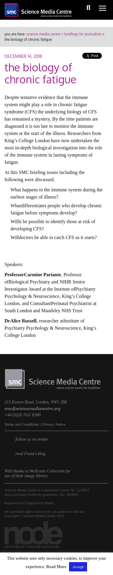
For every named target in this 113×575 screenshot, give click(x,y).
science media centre (43, 34)
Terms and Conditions (22, 424)
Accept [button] (78, 567)
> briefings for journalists (80, 34)
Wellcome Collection (47, 471)
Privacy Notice (53, 424)
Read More (56, 567)
